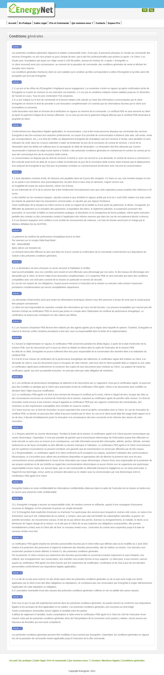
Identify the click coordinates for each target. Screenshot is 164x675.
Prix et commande (57, 660)
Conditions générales (133, 660)
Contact (96, 660)
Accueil (13, 660)
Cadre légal (39, 660)
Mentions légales (111, 660)
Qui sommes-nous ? (79, 660)
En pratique (25, 660)
